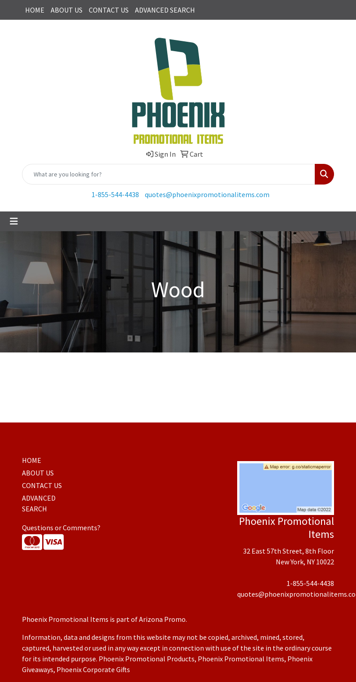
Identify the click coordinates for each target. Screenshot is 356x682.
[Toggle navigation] (13, 221)
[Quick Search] (168, 174)
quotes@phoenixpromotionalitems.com (207, 194)
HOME (34, 9)
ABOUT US (66, 9)
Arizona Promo (162, 619)
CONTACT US (109, 9)
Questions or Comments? (61, 527)
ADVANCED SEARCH (165, 9)
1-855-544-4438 (115, 194)
